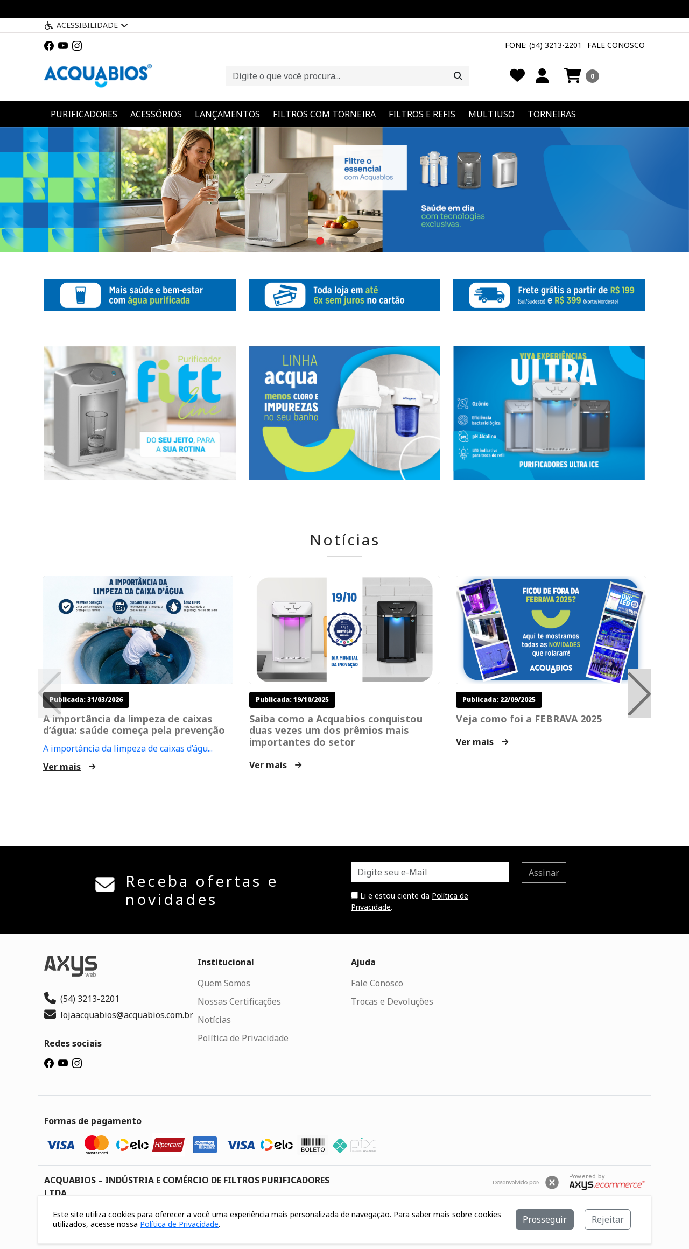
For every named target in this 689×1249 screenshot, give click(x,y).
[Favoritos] (517, 76)
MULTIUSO (491, 114)
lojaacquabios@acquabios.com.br (118, 1014)
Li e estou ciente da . (409, 901)
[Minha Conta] (542, 75)
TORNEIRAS (552, 114)
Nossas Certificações (239, 1001)
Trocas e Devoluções (392, 1001)
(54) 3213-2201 (81, 998)
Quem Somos (224, 983)
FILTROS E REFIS (422, 114)
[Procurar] (458, 76)
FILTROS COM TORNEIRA (324, 114)
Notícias (345, 540)
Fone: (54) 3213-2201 (543, 45)
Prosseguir (545, 1219)
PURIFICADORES (84, 114)
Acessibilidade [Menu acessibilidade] (86, 25)
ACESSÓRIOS (156, 114)
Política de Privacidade (243, 1038)
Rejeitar (608, 1219)
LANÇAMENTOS (227, 114)
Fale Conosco (616, 45)
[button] (581, 76)
